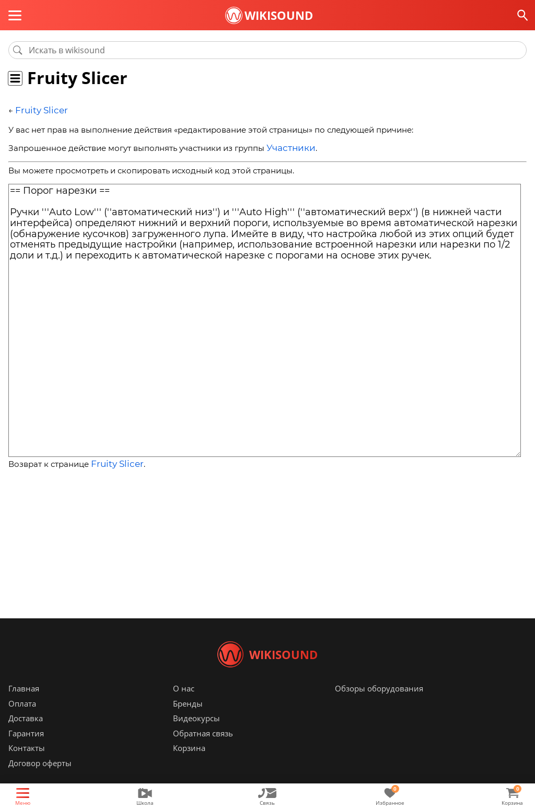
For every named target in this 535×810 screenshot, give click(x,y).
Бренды (188, 719)
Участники (287, 146)
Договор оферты (40, 778)
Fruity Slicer (38, 110)
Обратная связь (203, 749)
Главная (23, 704)
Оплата (22, 719)
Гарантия (26, 749)
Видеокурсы (196, 734)
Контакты (26, 763)
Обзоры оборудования (379, 704)
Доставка (25, 734)
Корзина (189, 763)
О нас (183, 704)
